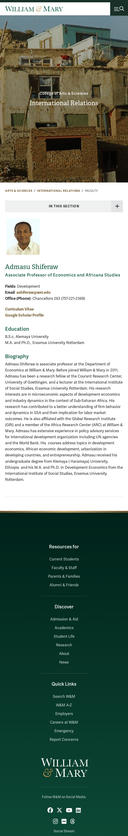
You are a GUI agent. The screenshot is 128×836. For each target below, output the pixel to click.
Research (64, 645)
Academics (64, 628)
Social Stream (64, 831)
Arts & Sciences (18, 191)
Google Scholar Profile (24, 315)
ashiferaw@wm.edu (33, 292)
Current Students (64, 559)
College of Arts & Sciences (64, 93)
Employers (64, 713)
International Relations (64, 103)
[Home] (34, 8)
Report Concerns (64, 739)
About (64, 653)
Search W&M (64, 696)
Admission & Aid (64, 619)
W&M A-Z (64, 705)
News (64, 662)
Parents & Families (64, 576)
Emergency (64, 731)
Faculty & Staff (64, 568)
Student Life (64, 636)
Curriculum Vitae (19, 309)
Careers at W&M (64, 722)
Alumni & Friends (64, 585)
